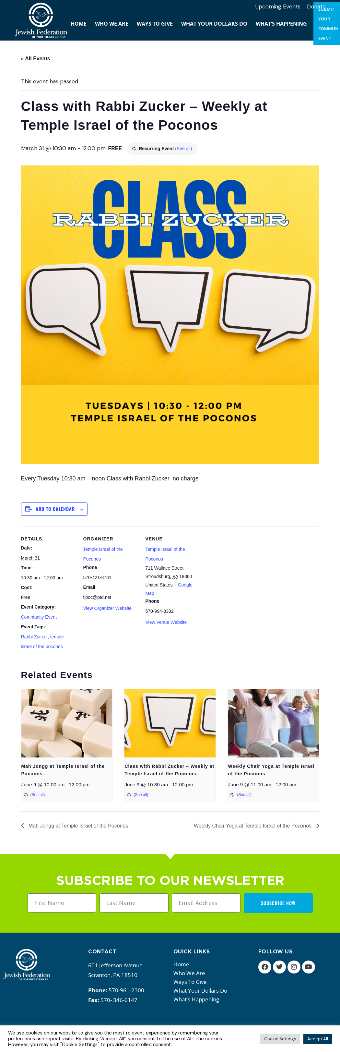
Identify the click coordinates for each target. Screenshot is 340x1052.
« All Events (35, 58)
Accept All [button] (317, 1039)
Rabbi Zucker (34, 636)
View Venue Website (166, 622)
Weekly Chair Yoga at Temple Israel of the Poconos (253, 825)
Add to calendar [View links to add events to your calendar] (55, 508)
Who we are (190, 973)
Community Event (39, 617)
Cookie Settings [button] (280, 1039)
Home (181, 964)
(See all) (183, 148)
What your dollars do (201, 990)
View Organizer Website (107, 608)
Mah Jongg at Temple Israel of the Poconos (77, 825)
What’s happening (197, 999)
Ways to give (191, 981)
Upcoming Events (277, 6)
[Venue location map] (242, 571)
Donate (316, 6)
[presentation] (66, 723)
